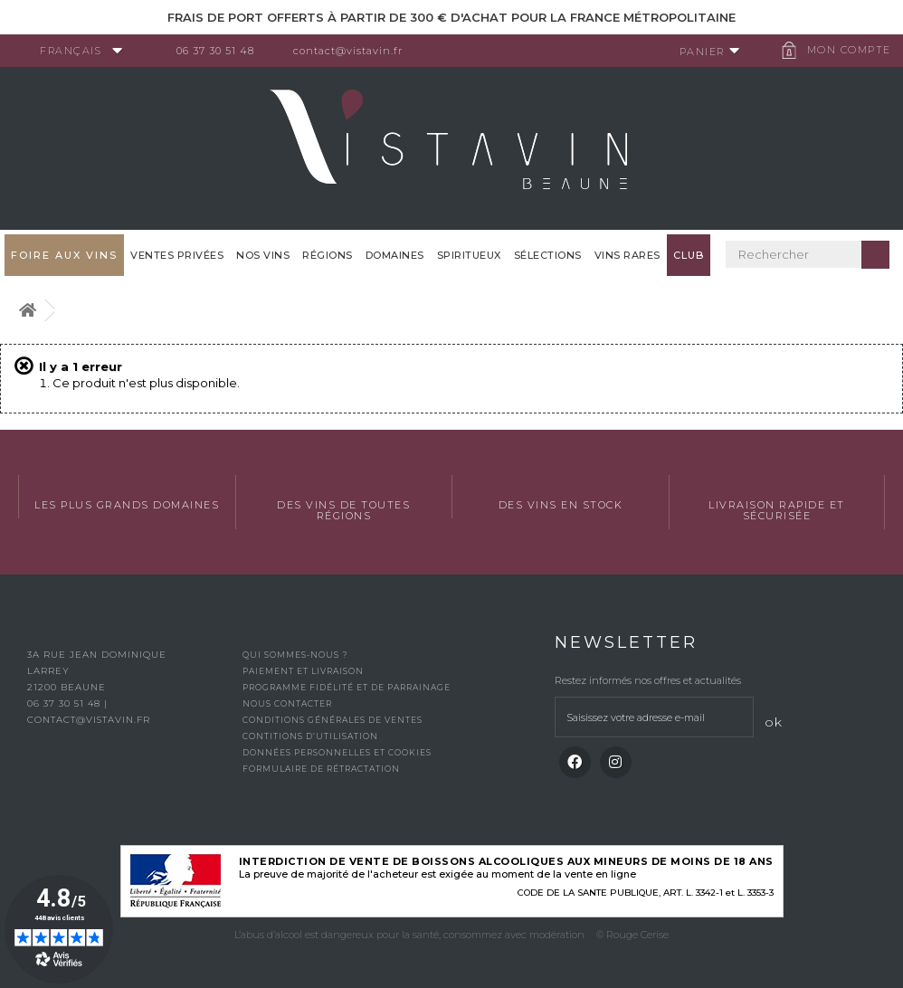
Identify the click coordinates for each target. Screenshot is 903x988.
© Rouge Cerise (632, 934)
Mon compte (844, 49)
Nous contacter (287, 703)
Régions (327, 255)
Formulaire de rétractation (321, 769)
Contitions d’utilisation (310, 736)
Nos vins (263, 255)
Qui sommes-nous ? (294, 655)
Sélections (548, 255)
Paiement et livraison (303, 671)
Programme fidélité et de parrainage (346, 687)
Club (688, 255)
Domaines (395, 255)
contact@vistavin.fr (353, 50)
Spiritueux (469, 255)
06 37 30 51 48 (221, 50)
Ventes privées (176, 255)
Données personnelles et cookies (337, 752)
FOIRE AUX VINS (64, 255)
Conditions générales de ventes (332, 720)
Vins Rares (627, 255)
